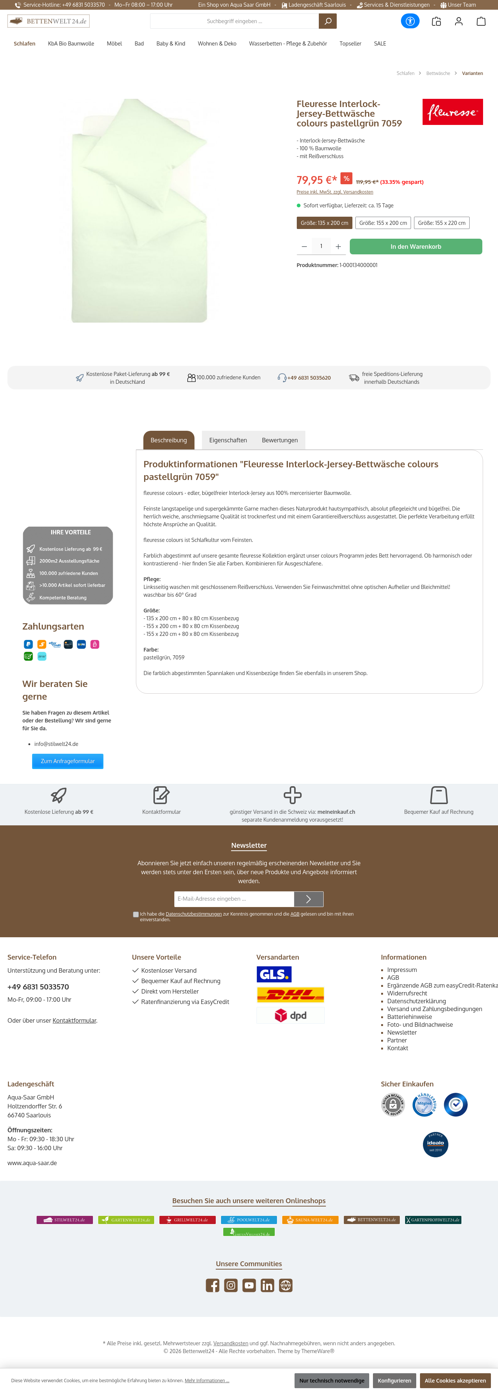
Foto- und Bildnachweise (420, 1024)
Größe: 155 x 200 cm (383, 223)
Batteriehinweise (409, 1016)
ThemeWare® (318, 1351)
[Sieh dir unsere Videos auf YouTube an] (249, 1285)
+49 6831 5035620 (309, 377)
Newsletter (402, 1032)
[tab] (168, 440)
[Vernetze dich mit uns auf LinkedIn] (267, 1285)
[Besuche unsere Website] (285, 1285)
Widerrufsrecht (407, 993)
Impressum (402, 969)
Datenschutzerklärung (416, 1001)
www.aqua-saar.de (32, 1163)
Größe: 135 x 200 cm (324, 223)
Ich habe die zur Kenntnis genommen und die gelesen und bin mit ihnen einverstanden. (247, 916)
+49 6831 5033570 (38, 986)
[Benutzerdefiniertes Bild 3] (456, 1105)
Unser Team (459, 4)
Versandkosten (231, 1343)
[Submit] (309, 899)
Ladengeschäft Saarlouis (313, 4)
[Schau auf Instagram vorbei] (230, 1285)
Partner (397, 1040)
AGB (294, 914)
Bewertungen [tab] (280, 440)
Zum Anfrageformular (68, 761)
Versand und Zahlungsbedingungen (435, 1009)
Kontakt (397, 1048)
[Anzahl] (321, 246)
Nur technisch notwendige (331, 1380)
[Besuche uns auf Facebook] (212, 1285)
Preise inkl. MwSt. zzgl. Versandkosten (335, 192)
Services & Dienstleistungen (393, 4)
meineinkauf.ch (336, 812)
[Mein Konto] (458, 21)
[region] (148, 211)
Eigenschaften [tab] (228, 440)
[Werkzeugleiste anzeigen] (410, 20)
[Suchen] (328, 21)
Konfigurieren (394, 1380)
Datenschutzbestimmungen (194, 914)
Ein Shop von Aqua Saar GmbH (234, 4)
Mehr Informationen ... (207, 1380)
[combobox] (234, 21)
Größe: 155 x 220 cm (442, 223)
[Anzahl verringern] (304, 246)
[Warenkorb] (481, 21)
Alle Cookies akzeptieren (455, 1380)
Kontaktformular (161, 812)
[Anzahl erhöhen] (338, 246)
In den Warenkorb (415, 246)
